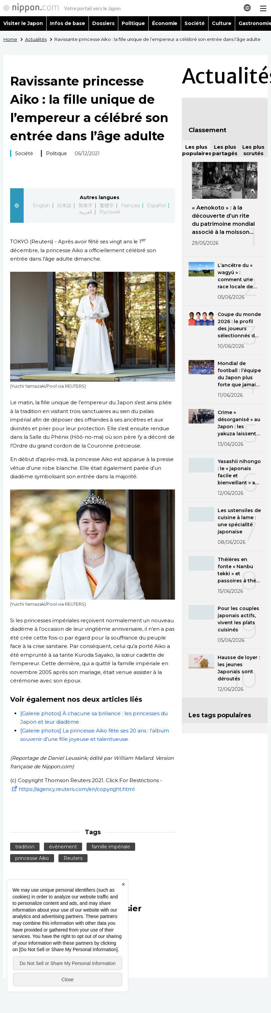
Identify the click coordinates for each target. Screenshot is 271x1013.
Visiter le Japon (23, 23)
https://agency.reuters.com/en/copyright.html (72, 789)
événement (63, 847)
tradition (24, 847)
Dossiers (103, 23)
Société (194, 23)
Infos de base (67, 23)
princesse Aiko (32, 858)
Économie (165, 23)
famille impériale (111, 847)
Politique (133, 23)
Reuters (73, 858)
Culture (221, 23)
